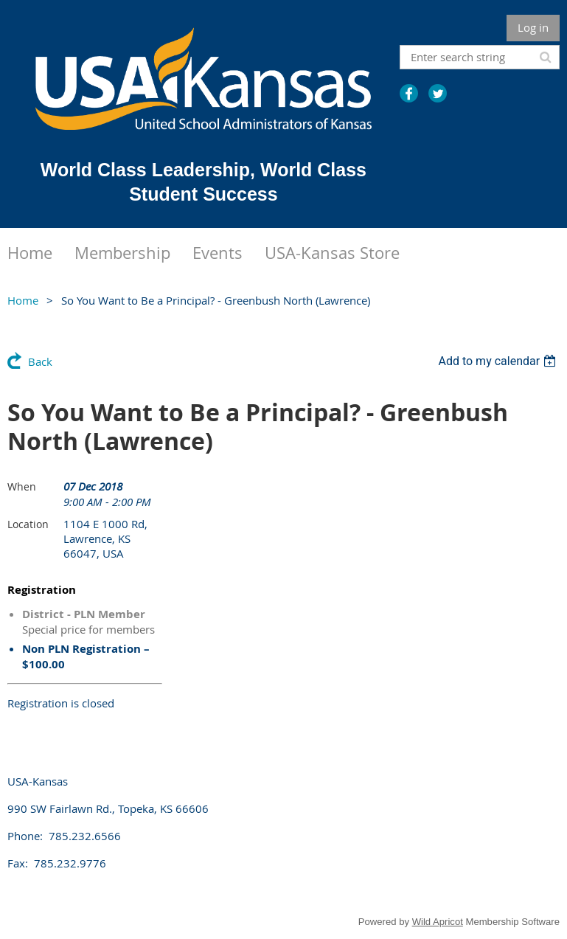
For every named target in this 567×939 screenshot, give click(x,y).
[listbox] (499, 361)
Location (28, 524)
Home (22, 300)
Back (40, 361)
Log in (533, 27)
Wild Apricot (437, 921)
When (21, 486)
